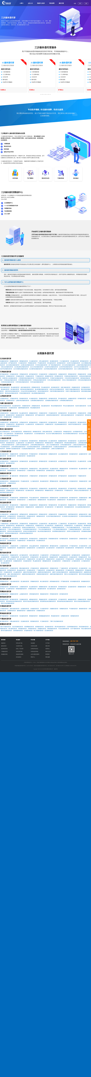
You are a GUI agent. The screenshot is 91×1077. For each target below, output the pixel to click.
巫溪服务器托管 (17, 560)
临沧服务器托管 (72, 586)
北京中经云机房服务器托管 (81, 366)
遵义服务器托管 (25, 581)
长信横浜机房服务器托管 (60, 446)
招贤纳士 (48, 648)
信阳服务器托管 (61, 499)
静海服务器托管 (49, 376)
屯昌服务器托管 (11, 547)
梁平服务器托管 (11, 558)
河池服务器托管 (21, 540)
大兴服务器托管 (22, 363)
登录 (80, 3)
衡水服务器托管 (15, 389)
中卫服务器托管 (44, 621)
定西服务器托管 (11, 610)
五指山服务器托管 (34, 545)
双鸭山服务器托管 (47, 431)
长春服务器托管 (4, 422)
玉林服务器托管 (83, 538)
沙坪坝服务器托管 (54, 555)
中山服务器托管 (78, 525)
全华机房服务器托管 (65, 444)
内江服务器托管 (83, 568)
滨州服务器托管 (59, 490)
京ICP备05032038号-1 (60, 665)
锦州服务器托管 (62, 413)
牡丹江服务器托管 (8, 433)
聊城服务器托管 (49, 490)
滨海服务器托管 (29, 376)
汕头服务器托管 (43, 523)
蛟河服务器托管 (53, 422)
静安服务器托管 (33, 440)
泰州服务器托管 (21, 455)
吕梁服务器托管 (10, 400)
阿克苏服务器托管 (84, 626)
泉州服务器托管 (43, 475)
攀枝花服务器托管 (24, 568)
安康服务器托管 (82, 599)
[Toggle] (2, 260)
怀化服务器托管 (21, 516)
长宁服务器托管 (23, 440)
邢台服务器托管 (45, 387)
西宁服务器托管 (4, 615)
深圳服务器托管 (23, 523)
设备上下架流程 (19, 648)
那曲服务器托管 (44, 594)
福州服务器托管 (4, 475)
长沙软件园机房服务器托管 (53, 516)
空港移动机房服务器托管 (71, 376)
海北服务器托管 (23, 615)
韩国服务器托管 (8, 416)
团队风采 (48, 645)
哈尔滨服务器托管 (5, 431)
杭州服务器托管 (4, 461)
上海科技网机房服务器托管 (37, 444)
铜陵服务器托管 (63, 468)
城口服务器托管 (21, 558)
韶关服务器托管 (14, 523)
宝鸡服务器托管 (23, 599)
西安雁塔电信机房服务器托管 (48, 601)
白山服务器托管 (29, 424)
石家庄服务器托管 (5, 387)
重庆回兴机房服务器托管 (10, 576)
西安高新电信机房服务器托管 (14, 601)
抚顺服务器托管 (33, 413)
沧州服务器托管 (85, 387)
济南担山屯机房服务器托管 (81, 490)
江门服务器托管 (62, 523)
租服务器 (3, 642)
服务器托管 (3, 645)
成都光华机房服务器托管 (29, 572)
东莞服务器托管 (68, 525)
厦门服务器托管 (14, 475)
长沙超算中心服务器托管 (9, 518)
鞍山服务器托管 (23, 413)
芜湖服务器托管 (14, 468)
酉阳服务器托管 (46, 560)
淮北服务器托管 (54, 468)
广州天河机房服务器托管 (43, 527)
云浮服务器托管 (16, 527)
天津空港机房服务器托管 (22, 381)
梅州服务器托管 (20, 525)
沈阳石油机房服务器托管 (67, 415)
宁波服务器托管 (14, 461)
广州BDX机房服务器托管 (14, 529)
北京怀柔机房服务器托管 (50, 368)
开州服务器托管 (70, 558)
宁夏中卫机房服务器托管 (56, 621)
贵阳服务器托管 (4, 581)
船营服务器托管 (33, 422)
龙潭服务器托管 (23, 422)
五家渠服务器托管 (18, 630)
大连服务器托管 (14, 413)
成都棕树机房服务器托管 (76, 572)
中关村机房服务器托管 (41, 364)
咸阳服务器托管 (33, 599)
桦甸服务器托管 (62, 422)
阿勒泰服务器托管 (52, 628)
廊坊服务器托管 (5, 389)
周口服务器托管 (71, 499)
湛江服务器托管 (72, 523)
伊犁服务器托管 (32, 628)
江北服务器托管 (44, 555)
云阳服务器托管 (79, 558)
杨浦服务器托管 (62, 440)
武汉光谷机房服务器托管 (7, 508)
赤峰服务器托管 (36, 405)
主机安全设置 (34, 645)
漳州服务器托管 (53, 475)
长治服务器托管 (33, 398)
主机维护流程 (19, 645)
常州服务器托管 (33, 453)
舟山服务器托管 (82, 461)
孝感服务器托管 (72, 505)
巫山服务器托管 (8, 560)
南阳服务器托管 (42, 499)
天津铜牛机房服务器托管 (56, 378)
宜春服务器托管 (83, 481)
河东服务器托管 (14, 374)
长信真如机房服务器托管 (28, 448)
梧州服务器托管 (33, 538)
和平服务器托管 (4, 374)
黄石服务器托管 (14, 505)
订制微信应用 (4, 651)
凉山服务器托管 (17, 572)
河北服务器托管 (43, 374)
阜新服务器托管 (82, 413)
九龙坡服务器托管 (65, 555)
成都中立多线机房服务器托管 (60, 572)
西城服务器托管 (14, 361)
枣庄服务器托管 (33, 488)
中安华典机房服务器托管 (42, 378)
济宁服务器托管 (72, 488)
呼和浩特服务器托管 (5, 405)
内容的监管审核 (34, 651)
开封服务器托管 (14, 497)
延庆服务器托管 (61, 363)
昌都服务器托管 (14, 594)
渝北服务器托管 (5, 557)
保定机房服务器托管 (43, 391)
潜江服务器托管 (49, 506)
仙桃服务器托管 (39, 506)
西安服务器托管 (4, 599)
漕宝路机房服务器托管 (70, 442)
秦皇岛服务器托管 (25, 387)
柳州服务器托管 (14, 538)
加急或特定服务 (19, 654)
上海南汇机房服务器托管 (57, 448)
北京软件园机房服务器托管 (65, 368)
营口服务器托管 (72, 413)
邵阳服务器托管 (43, 514)
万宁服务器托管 (73, 545)
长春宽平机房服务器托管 (74, 424)
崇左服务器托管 (40, 540)
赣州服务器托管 (63, 481)
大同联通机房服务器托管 (66, 400)
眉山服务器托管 (21, 570)
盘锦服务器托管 (10, 415)
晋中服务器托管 (62, 398)
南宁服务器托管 (4, 538)
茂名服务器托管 (82, 523)
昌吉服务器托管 (49, 626)
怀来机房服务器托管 (24, 393)
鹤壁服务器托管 (54, 497)
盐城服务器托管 (83, 453)
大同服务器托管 (14, 398)
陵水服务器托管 (70, 547)
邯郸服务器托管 (36, 387)
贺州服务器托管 (11, 540)
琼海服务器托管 (44, 545)
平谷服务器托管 (42, 363)
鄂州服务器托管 (53, 505)
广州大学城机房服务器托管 (73, 527)
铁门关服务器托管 (38, 630)
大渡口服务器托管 (34, 555)
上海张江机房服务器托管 (42, 448)
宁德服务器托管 (82, 475)
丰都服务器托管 (31, 558)
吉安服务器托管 (73, 481)
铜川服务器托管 (14, 599)
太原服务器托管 (4, 398)
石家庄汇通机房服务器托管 (73, 391)
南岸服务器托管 (76, 555)
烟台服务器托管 (53, 488)
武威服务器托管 (54, 608)
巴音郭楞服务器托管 (72, 626)
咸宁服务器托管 (10, 506)
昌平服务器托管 (12, 363)
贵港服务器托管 (73, 538)
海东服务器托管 (14, 615)
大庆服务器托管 (57, 431)
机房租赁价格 (4, 648)
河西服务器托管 (23, 374)
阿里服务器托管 (54, 594)
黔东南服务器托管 (75, 581)
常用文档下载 (19, 642)
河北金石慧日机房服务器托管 (28, 391)
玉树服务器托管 (65, 615)
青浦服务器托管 (39, 442)
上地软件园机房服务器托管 (83, 364)
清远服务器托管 (59, 525)
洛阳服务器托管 (23, 497)
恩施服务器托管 (29, 506)
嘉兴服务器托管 (33, 461)
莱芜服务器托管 (20, 490)
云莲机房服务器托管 (46, 446)
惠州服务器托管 (10, 525)
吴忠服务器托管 (25, 621)
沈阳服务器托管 (4, 413)
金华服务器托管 (62, 461)
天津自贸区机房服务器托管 (72, 378)
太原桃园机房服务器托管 (51, 400)
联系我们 (48, 654)
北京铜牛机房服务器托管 (51, 366)
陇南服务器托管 (21, 610)
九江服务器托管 (34, 481)
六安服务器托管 (31, 470)
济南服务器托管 (4, 488)
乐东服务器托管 (60, 547)
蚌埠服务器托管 (23, 468)
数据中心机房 (41, 3)
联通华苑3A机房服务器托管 (9, 378)
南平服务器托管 (62, 475)
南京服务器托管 (4, 453)
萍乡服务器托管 (25, 481)
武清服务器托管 (10, 376)
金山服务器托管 (20, 442)
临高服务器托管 (31, 547)
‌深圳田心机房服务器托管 (73, 531)
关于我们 (48, 642)
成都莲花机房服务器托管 (28, 574)
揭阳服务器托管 (6, 527)
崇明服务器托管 (59, 442)
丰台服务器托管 (33, 361)
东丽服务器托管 (62, 374)
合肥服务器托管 (4, 468)
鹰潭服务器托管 (54, 481)
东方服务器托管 (83, 545)
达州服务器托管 (50, 570)
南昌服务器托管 (4, 481)
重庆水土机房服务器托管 (71, 574)
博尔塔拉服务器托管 (60, 626)
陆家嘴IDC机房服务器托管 (13, 448)
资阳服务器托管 (79, 570)
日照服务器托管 (10, 490)
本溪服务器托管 (43, 413)
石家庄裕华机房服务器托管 (12, 391)
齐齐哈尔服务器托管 (16, 431)
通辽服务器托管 (45, 405)
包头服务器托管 (16, 405)
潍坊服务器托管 (62, 488)
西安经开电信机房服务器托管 (31, 601)
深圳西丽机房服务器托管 (59, 531)
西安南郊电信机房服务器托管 (65, 601)
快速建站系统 (4, 654)
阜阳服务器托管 (11, 470)
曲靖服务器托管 (14, 586)
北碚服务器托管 (85, 555)
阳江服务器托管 (49, 525)
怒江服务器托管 (51, 588)
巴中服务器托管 (70, 570)
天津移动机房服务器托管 (10, 379)
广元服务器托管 (63, 568)
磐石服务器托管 (82, 422)
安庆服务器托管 (73, 468)
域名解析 (33, 642)
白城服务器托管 (49, 424)
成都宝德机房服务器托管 (56, 574)
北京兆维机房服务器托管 (12, 364)
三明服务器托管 (33, 475)
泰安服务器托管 (82, 488)
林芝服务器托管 (63, 594)
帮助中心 (33, 656)
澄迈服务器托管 (21, 547)
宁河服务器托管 (39, 376)
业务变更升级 (19, 651)
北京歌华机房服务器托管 (65, 366)
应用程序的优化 (34, 648)
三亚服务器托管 (14, 545)
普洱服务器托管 (62, 586)
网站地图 (48, 656)
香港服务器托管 (17, 416)
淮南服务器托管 (33, 468)
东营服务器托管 (43, 488)
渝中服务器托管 (23, 555)
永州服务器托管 (11, 516)
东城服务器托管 (4, 361)
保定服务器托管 (55, 387)
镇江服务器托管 (11, 455)
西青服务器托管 (72, 374)
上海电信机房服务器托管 (7, 444)
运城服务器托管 (72, 398)
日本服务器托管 (79, 415)
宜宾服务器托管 (31, 570)
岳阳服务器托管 (53, 514)
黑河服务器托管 (19, 433)
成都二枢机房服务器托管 (14, 574)
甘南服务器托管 (40, 610)
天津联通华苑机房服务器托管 (26, 378)
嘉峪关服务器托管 (14, 608)
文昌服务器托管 (63, 545)
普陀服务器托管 (43, 440)
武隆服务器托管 (50, 558)
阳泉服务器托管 (23, 398)
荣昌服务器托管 (83, 557)
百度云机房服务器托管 (7, 366)
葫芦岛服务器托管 (40, 415)
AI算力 (21, 3)
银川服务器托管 (4, 621)
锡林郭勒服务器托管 (23, 407)
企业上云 (30, 3)
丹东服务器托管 (53, 413)
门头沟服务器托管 (64, 361)
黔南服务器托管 (85, 581)
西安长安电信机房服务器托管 (82, 601)
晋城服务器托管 (43, 398)
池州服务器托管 (50, 470)
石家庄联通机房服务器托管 (57, 391)
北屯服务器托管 (28, 630)
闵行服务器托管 (72, 440)
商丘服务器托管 (51, 499)
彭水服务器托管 (56, 560)
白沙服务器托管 (40, 547)
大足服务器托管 (73, 557)
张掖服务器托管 (63, 608)
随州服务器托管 (20, 506)
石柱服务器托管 (27, 560)
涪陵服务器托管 (14, 555)
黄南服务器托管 (33, 615)
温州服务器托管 (23, 461)
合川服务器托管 (76, 560)
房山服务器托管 (74, 361)
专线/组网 (51, 3)
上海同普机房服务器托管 (74, 446)
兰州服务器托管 (4, 608)
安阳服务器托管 (44, 497)
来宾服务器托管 (31, 540)
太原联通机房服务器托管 (37, 400)
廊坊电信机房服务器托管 (27, 389)
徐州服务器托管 (23, 453)
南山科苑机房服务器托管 (44, 531)
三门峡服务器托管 (31, 499)
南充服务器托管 (11, 570)
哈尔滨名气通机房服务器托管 (54, 433)
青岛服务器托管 (14, 488)
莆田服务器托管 (23, 475)
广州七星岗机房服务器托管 (59, 529)
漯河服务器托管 (21, 499)
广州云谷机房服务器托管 (44, 529)
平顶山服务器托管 (34, 497)
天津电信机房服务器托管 (39, 379)
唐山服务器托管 (15, 387)
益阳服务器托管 (83, 514)
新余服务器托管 (44, 481)
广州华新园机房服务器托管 (29, 529)
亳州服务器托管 (40, 470)
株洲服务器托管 (14, 514)
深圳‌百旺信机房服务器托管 (14, 531)
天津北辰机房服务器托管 (84, 379)
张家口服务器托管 (65, 387)
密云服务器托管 (51, 363)
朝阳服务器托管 (23, 361)
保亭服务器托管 (79, 547)
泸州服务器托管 (34, 568)
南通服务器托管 (53, 453)
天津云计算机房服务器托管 (69, 379)
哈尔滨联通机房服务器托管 (70, 433)
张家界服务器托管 (73, 514)
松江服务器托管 (29, 442)
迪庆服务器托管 (61, 588)
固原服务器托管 (34, 621)
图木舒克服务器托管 (6, 630)
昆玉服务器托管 (49, 630)
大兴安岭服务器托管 (39, 433)
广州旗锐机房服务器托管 (74, 529)
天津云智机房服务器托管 (54, 379)
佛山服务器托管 (53, 523)
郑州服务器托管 (4, 497)
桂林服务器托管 (23, 538)
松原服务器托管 (39, 424)
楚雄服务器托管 (82, 586)
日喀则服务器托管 (34, 594)
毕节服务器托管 (65, 581)
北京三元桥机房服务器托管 (81, 368)
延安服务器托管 (53, 599)
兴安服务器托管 (12, 407)
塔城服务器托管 (42, 628)
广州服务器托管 (4, 523)
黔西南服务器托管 (54, 581)
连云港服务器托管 (63, 453)
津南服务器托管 (82, 374)
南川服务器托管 (5, 562)
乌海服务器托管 (26, 405)
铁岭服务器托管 (20, 415)
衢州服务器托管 (72, 461)
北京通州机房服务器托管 (35, 368)
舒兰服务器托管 (72, 422)
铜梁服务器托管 (63, 557)
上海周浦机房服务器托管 (84, 442)
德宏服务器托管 (42, 588)
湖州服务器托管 (43, 461)
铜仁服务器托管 (44, 581)
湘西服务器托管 (40, 516)
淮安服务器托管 (73, 453)
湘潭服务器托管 (23, 514)
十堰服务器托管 (23, 505)
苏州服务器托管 (43, 453)
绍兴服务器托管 (53, 461)
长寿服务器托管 (34, 557)
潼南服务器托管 (53, 557)
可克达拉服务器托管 (63, 628)
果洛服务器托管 (55, 615)
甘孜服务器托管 (8, 572)
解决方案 (61, 3)
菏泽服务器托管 (68, 490)
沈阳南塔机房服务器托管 (52, 415)
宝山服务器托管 (82, 440)
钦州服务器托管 (63, 538)
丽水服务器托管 (10, 463)
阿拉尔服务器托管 (86, 628)
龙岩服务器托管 (72, 475)
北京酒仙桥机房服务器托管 (21, 366)
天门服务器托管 (59, 506)
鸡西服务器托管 (27, 431)
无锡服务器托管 (14, 453)
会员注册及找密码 (35, 654)
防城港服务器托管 (53, 538)
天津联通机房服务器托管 (25, 379)
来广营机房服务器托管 (55, 364)
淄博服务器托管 (23, 488)
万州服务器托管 (4, 555)
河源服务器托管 (39, 525)
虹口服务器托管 (53, 440)
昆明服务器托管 (4, 586)
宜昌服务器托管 (33, 505)
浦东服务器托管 (10, 442)
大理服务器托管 (32, 588)
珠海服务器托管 (33, 523)
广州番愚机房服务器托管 (57, 527)
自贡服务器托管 (14, 568)
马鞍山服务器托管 (44, 468)
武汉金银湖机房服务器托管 (82, 506)
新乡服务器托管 (63, 497)
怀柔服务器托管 (32, 363)
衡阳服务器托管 (33, 514)
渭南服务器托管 (43, 599)
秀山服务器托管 (37, 560)
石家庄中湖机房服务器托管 (72, 389)
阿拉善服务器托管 (35, 407)
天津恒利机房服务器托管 (7, 381)
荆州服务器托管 (82, 505)
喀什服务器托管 (12, 628)
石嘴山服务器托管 (14, 621)
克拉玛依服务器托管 (17, 626)
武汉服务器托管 (4, 505)
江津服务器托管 (66, 560)
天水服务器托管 (44, 608)
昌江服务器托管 (50, 547)
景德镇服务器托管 (14, 481)
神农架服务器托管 (69, 506)
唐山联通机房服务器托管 (41, 389)
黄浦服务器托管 (4, 440)
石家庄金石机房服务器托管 (56, 389)
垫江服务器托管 (40, 558)
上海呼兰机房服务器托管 (22, 444)
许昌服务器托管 (11, 499)
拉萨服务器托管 (4, 594)
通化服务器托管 (20, 424)
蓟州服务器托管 (59, 376)
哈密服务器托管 (39, 626)
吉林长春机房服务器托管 (12, 426)
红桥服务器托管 (53, 374)
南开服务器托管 (33, 374)
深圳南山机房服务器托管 (28, 527)
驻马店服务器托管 (81, 499)
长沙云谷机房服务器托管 (23, 518)
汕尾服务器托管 (29, 525)
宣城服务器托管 (60, 470)
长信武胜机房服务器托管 (33, 446)
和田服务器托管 (22, 628)
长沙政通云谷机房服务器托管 (70, 516)
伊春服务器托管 (67, 431)
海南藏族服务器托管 (44, 615)
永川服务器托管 (85, 560)
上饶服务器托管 (11, 483)
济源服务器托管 (83, 497)
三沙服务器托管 (23, 545)
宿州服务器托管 (21, 470)
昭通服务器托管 (43, 586)
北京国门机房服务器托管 (73, 363)
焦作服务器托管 (73, 497)
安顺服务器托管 (34, 581)
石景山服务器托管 (44, 361)
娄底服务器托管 (31, 516)
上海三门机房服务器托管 (52, 444)
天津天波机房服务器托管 (36, 381)
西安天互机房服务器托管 (7, 603)
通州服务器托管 (84, 361)
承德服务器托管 (76, 387)
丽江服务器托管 (53, 586)
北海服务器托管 (43, 538)
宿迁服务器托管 (31, 455)
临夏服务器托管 (31, 610)
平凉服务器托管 (73, 608)
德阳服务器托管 (44, 568)
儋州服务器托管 (54, 545)
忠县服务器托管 (60, 558)
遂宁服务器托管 (73, 568)
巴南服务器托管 (15, 557)
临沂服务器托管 (29, 490)
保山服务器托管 (33, 586)
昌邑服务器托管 (14, 422)
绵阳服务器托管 (54, 568)
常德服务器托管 (62, 514)
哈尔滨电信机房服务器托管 (11, 435)
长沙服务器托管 (4, 514)
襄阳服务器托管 (43, 505)
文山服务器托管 (10, 588)
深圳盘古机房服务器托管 (29, 531)
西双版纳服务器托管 (21, 588)
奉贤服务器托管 (49, 442)
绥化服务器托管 (28, 433)
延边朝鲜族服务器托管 (61, 424)
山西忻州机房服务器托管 (22, 400)
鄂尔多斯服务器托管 (56, 405)
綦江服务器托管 (44, 557)
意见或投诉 (18, 656)
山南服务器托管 (23, 594)
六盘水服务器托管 (14, 581)
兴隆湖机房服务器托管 (42, 574)
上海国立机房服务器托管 (79, 444)
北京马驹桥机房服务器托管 (20, 368)
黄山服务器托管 (83, 468)
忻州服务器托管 (82, 398)
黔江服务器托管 (24, 557)
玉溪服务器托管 (23, 586)
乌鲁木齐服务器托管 (5, 626)
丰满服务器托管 (43, 422)
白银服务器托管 (34, 608)
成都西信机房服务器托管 (44, 572)
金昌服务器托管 (25, 608)
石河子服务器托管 (75, 628)
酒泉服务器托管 (83, 608)
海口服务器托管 (4, 545)
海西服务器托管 (74, 615)
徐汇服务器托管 (14, 440)
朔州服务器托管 (53, 398)
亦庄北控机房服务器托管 (68, 364)
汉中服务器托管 (62, 599)
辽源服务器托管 (10, 424)
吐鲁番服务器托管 (29, 626)
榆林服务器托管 (72, 599)
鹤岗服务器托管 (37, 431)
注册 (86, 3)
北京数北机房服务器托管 (27, 364)
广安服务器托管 (40, 570)
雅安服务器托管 (60, 570)
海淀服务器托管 (54, 361)
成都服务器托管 (4, 568)
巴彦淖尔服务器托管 (80, 405)
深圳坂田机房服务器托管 (26, 533)
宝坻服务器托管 (20, 376)
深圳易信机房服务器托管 (11, 533)
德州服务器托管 (39, 490)
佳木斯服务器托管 (78, 431)
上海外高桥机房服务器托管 (18, 446)
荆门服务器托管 (62, 505)
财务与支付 (48, 651)
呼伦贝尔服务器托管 (68, 405)
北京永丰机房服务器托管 (36, 366)
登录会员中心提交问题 (75, 644)
